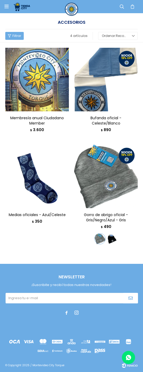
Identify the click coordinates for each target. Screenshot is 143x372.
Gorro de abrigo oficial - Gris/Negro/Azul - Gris (106, 217)
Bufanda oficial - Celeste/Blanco (105, 120)
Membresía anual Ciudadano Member (37, 120)
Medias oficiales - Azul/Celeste (37, 214)
